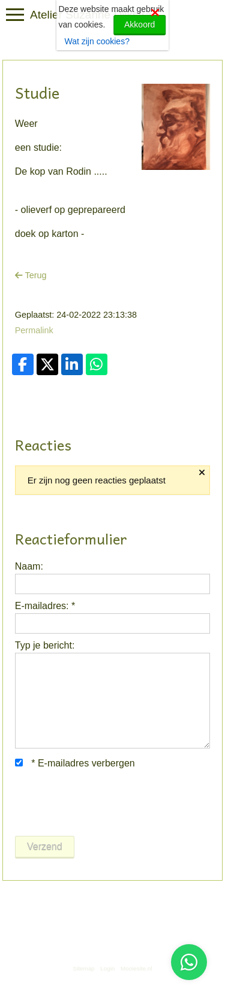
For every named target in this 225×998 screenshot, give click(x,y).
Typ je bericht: (45, 645)
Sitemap (84, 968)
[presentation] (106, 803)
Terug (31, 275)
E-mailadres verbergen (75, 763)
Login (107, 968)
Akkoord (139, 24)
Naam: (29, 566)
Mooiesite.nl (136, 968)
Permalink (34, 330)
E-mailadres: (45, 606)
